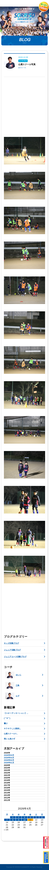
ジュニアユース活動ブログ (15, 657)
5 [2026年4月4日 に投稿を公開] (36, 817)
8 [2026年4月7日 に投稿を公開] (12, 820)
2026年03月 (9, 758)
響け (6, 723)
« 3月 (6, 830)
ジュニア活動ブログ (12, 650)
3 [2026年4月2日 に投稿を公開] (24, 817)
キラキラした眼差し (12, 728)
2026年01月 (9, 763)
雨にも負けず (9, 739)
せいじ (13, 675)
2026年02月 (9, 760)
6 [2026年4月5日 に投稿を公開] (42, 817)
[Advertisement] (24, 105)
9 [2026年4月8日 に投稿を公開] (18, 820)
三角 (12, 685)
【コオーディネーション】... (16, 713)
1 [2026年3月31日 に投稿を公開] (12, 817)
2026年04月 (9, 755)
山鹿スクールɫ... (11, 734)
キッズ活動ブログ (11, 643)
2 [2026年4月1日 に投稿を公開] (18, 817)
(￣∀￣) (7, 718)
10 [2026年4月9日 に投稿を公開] (24, 820)
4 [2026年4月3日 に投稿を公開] (30, 817)
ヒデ (12, 696)
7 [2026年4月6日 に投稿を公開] (7, 820)
